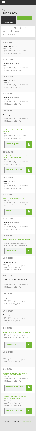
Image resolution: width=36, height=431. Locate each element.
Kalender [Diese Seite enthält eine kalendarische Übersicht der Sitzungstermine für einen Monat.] (9, 18)
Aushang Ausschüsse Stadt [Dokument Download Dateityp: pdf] (14, 169)
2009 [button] (5, 31)
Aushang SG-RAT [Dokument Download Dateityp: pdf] (11, 250)
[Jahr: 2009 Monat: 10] (11, 31)
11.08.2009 (7, 93)
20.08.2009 (8, 218)
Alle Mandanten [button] (9, 34)
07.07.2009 (7, 42)
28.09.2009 (8, 352)
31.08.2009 (8, 258)
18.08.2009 (7, 194)
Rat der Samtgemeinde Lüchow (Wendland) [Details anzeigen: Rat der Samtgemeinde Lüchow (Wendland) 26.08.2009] (16, 240)
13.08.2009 (8, 152)
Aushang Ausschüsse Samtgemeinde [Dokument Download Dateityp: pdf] (12, 144)
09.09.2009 (8, 294)
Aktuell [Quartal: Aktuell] (17, 31)
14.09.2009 (8, 311)
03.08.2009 (8, 76)
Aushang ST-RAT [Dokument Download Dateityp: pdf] (11, 211)
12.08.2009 (8, 110)
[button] (29, 144)
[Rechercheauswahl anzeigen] (3, 9)
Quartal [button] (8, 28)
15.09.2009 (7, 328)
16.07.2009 (8, 59)
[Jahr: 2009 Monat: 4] (15, 28)
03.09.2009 (8, 275)
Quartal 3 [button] (23, 28)
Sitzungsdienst (25, 421)
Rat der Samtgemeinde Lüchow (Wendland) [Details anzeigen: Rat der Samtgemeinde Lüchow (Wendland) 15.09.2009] (16, 332)
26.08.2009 (8, 235)
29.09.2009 (7, 369)
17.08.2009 (8, 177)
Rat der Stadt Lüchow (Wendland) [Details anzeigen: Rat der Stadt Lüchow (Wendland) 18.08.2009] (13, 198)
